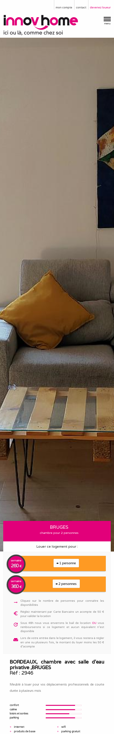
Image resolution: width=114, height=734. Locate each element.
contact (81, 7)
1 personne (66, 563)
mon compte (64, 7)
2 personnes (66, 584)
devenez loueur (100, 7)
